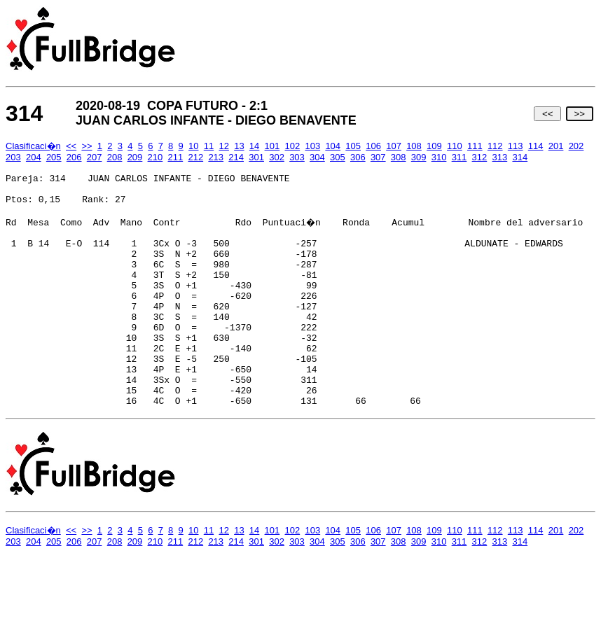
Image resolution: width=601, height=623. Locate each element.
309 (419, 157)
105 (353, 146)
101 (272, 146)
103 (312, 146)
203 (13, 157)
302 (276, 157)
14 (254, 146)
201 (556, 146)
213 (215, 157)
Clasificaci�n (33, 146)
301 (256, 157)
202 (576, 146)
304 (317, 157)
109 (434, 146)
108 (414, 146)
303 (297, 157)
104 (332, 146)
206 (74, 157)
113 (515, 146)
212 (195, 157)
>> (580, 113)
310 (439, 157)
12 (223, 146)
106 (373, 146)
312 (480, 157)
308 (398, 157)
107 (393, 146)
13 (239, 146)
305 (337, 157)
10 (193, 146)
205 (54, 157)
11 (209, 146)
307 (378, 157)
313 (500, 157)
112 (495, 146)
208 (115, 157)
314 (519, 157)
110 (454, 146)
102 (292, 146)
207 (94, 157)
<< (547, 113)
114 (536, 146)
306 (358, 157)
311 (459, 157)
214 (236, 157)
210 (155, 157)
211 (176, 157)
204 (33, 157)
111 (475, 146)
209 (135, 157)
